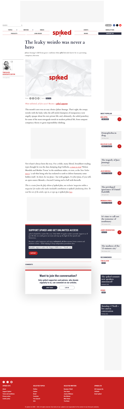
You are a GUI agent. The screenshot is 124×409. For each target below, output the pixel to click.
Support (33, 253)
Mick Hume (67, 398)
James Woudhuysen (108, 230)
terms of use (56, 407)
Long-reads (38, 33)
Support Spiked (7, 391)
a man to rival (75, 167)
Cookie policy (6, 398)
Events (86, 30)
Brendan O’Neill (68, 389)
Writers (26, 30)
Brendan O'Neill (106, 201)
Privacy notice (6, 396)
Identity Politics (107, 146)
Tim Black (66, 401)
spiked (103, 290)
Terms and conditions (9, 394)
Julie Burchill (106, 171)
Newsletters (110, 30)
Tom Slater (105, 261)
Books (86, 33)
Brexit (34, 394)
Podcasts (14, 33)
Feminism (36, 396)
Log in (108, 25)
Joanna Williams (68, 394)
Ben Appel (104, 117)
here (70, 192)
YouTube (120, 25)
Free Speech (36, 398)
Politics (48, 98)
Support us (110, 33)
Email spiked (98, 394)
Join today (49, 287)
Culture (35, 391)
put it (27, 173)
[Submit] (21, 25)
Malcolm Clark (106, 144)
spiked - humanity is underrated (62, 33)
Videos (42, 30)
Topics (10, 30)
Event (103, 263)
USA (34, 401)
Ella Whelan (67, 396)
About (4, 389)
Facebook (114, 25)
